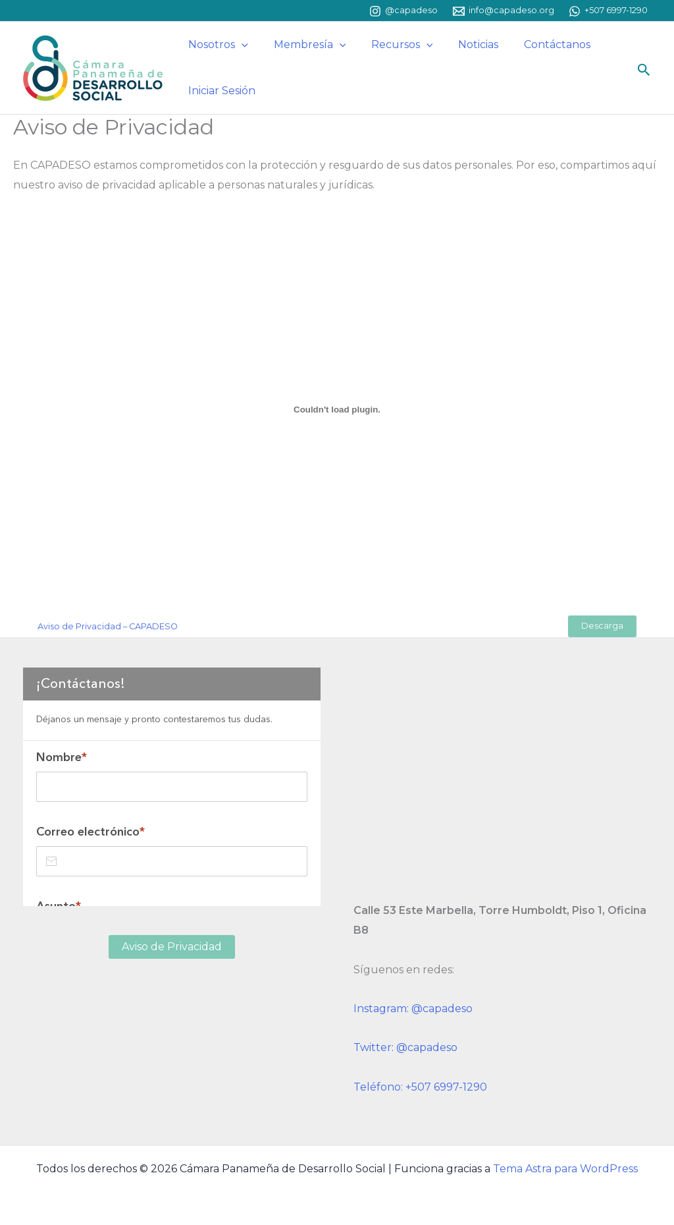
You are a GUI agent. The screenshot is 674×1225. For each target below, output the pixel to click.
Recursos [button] (391, 45)
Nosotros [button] (216, 45)
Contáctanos (537, 44)
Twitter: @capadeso (405, 1047)
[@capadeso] (403, 11)
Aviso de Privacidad (172, 946)
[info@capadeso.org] (503, 11)
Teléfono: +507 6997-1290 (420, 1087)
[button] (239, 45)
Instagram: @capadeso (413, 1008)
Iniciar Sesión (219, 90)
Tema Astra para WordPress (565, 1168)
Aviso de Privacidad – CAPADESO (108, 626)
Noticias (463, 44)
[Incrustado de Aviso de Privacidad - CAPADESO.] (337, 409)
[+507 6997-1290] (608, 11)
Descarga (602, 626)
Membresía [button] (303, 45)
